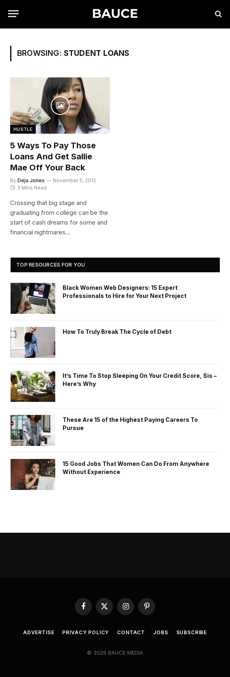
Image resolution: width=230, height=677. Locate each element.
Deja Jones (31, 180)
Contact (131, 632)
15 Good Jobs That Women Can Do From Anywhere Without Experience (136, 467)
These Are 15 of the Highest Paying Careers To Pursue (130, 423)
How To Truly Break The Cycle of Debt (117, 331)
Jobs (160, 632)
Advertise (38, 632)
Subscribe (191, 632)
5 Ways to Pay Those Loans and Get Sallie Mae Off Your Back (53, 156)
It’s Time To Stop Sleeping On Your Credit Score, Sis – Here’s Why (140, 379)
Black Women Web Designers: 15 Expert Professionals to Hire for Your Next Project (125, 291)
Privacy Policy (85, 632)
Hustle (23, 129)
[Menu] (13, 13)
